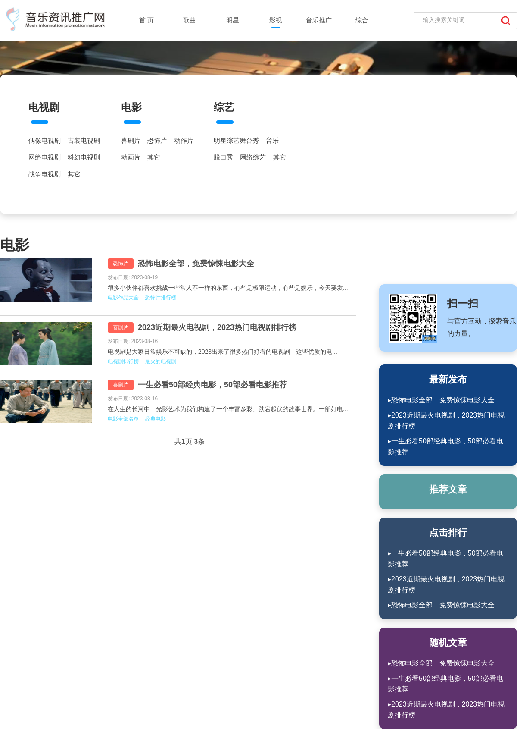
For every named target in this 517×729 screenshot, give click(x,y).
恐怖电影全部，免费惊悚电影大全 (196, 263)
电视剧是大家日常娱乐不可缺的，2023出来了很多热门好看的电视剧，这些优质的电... (222, 351)
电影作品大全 (123, 298)
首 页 (146, 20)
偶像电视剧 (44, 140)
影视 (275, 20)
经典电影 (155, 419)
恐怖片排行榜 (160, 298)
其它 (74, 174)
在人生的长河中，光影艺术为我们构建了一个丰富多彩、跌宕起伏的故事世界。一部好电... (228, 408)
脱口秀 (223, 157)
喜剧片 (130, 140)
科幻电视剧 (84, 157)
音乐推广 (319, 20)
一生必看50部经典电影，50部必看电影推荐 (212, 384)
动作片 (183, 140)
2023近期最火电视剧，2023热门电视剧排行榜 (217, 327)
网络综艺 (253, 157)
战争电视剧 (44, 174)
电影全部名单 (123, 419)
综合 (361, 20)
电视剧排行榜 (123, 361)
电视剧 (43, 107)
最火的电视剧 (160, 361)
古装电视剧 (84, 140)
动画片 (130, 157)
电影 (131, 107)
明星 (232, 20)
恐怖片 (157, 140)
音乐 (272, 140)
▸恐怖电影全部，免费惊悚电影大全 (441, 400)
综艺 (224, 107)
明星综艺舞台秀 (236, 140)
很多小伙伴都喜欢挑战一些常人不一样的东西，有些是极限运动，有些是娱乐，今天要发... (228, 287)
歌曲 (189, 20)
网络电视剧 (44, 157)
